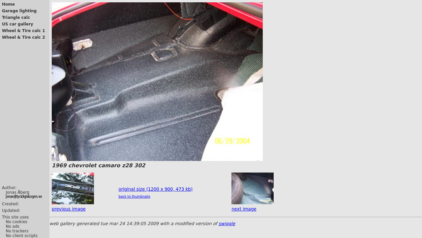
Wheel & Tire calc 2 (23, 37)
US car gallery (17, 24)
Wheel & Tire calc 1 (23, 30)
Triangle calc (16, 17)
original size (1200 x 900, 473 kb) (156, 189)
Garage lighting (19, 11)
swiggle (227, 223)
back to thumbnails (134, 196)
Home (8, 4)
